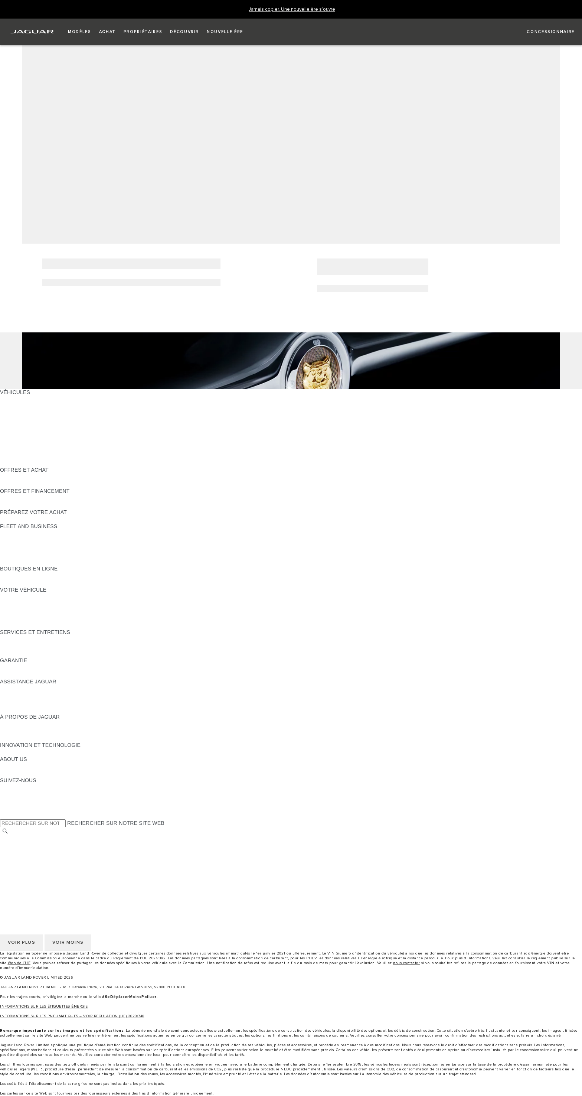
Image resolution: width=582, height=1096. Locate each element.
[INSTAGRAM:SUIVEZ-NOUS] (18, 787)
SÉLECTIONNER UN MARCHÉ (37, 839)
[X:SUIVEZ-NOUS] (5, 816)
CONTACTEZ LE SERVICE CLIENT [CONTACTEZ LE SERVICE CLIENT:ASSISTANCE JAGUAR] (42, 703)
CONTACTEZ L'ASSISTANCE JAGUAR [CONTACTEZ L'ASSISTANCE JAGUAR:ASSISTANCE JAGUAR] (47, 696)
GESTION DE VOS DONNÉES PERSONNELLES (59, 853)
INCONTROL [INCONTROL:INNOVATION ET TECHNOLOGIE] (15, 752)
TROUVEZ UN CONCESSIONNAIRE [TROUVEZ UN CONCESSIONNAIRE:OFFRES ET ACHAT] (44, 484)
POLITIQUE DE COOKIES (31, 860)
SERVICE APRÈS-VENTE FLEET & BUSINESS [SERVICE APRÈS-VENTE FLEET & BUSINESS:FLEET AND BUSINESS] (56, 554)
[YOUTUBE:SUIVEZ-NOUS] (15, 801)
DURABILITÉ (15, 773)
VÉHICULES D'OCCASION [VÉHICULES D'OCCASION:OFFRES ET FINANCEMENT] (32, 498)
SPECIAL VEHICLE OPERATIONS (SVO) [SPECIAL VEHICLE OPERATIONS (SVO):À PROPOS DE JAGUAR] (49, 731)
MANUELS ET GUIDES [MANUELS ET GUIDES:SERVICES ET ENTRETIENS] (28, 646)
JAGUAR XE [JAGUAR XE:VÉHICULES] (15, 427)
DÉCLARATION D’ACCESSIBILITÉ (42, 881)
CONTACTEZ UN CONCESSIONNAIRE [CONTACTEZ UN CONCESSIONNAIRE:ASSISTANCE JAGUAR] (47, 710)
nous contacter (406, 963)
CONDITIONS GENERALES (33, 867)
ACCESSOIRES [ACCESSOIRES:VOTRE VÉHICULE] (19, 604)
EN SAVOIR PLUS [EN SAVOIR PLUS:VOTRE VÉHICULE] (22, 597)
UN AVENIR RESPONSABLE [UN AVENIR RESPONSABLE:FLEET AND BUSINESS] (34, 547)
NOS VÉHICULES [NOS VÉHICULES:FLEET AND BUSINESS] (21, 540)
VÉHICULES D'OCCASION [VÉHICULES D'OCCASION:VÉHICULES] (32, 449)
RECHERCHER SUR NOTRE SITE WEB (115, 823)
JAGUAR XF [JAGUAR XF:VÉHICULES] (15, 435)
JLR (5, 766)
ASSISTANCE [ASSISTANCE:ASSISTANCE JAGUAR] (16, 689)
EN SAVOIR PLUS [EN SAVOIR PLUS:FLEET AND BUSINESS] (22, 533)
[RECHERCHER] (5, 831)
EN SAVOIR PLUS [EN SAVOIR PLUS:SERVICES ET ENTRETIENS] (22, 639)
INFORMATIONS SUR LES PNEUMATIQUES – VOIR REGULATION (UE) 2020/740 (72, 1016)
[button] (79, 32)
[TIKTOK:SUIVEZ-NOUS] (12, 794)
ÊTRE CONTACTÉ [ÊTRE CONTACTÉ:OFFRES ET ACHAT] (22, 477)
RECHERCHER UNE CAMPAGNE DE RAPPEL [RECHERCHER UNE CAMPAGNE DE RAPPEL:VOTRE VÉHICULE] (56, 625)
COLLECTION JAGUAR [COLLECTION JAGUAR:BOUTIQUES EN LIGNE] (28, 583)
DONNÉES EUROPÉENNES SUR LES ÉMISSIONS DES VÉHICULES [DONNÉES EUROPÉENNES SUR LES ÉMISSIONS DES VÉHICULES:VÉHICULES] (84, 456)
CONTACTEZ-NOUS (24, 874)
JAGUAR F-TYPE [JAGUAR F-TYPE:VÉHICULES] (21, 420)
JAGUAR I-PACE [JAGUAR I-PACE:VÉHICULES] (20, 413)
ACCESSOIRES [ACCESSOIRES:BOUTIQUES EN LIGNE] (19, 576)
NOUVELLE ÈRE (20, 463)
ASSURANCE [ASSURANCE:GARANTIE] (16, 674)
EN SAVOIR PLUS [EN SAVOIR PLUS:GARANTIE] (22, 667)
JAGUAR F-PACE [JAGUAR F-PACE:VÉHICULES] (21, 399)
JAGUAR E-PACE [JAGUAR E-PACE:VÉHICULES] (21, 406)
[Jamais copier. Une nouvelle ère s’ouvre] (292, 9)
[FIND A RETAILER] (544, 32)
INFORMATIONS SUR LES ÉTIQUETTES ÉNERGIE (44, 1006)
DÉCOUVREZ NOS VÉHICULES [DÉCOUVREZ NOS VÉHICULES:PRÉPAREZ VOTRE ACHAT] (39, 519)
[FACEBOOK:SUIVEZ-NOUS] (17, 809)
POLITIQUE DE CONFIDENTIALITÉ (43, 846)
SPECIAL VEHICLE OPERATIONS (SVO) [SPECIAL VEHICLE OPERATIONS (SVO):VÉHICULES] (49, 442)
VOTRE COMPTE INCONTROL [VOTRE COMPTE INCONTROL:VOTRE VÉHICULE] (37, 618)
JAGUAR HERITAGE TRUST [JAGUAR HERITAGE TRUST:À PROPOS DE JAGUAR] (34, 738)
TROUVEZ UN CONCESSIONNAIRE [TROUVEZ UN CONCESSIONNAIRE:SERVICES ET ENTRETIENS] (44, 653)
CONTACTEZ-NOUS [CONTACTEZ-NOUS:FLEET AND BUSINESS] (24, 562)
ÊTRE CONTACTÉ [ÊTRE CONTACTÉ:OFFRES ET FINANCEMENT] (22, 505)
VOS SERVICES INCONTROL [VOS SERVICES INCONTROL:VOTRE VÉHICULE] (36, 611)
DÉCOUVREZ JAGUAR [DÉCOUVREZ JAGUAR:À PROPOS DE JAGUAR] (28, 724)
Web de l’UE (19, 963)
